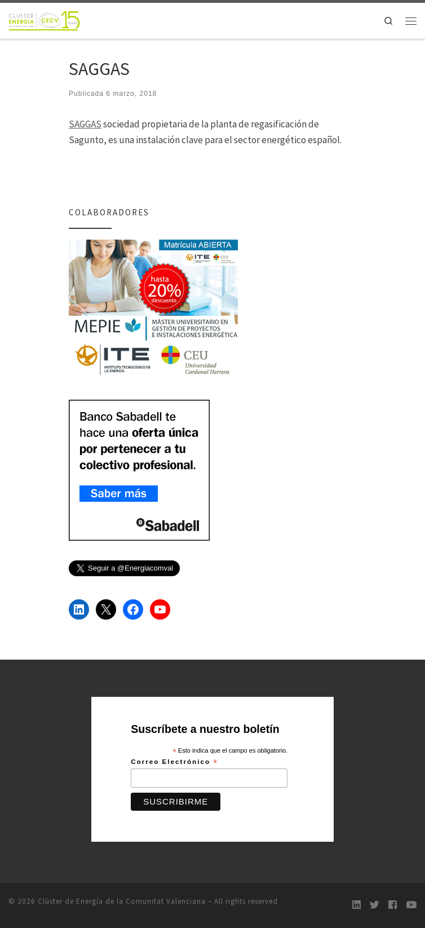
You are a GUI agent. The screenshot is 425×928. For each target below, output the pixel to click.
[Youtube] (411, 905)
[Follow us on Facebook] (392, 905)
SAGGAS (85, 124)
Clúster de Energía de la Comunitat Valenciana (122, 901)
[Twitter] (374, 905)
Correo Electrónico (174, 762)
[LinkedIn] (356, 905)
